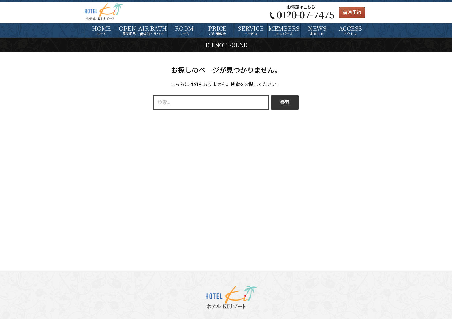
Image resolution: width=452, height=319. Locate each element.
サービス (250, 30)
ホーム (101, 30)
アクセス (350, 30)
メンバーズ (284, 30)
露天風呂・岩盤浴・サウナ (143, 30)
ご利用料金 (217, 30)
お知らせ (317, 30)
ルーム (184, 30)
